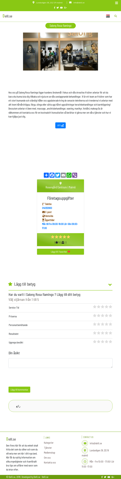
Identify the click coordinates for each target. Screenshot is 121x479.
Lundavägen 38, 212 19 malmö (48, 2)
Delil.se (45, 476)
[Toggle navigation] (116, 3)
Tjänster (48, 447)
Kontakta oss (50, 462)
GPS (60, 125)
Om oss (47, 457)
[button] (28, 52)
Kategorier (49, 442)
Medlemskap (49, 452)
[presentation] (32, 378)
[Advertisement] (60, 77)
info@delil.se (76, 2)
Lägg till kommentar (19, 389)
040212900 (47, 207)
